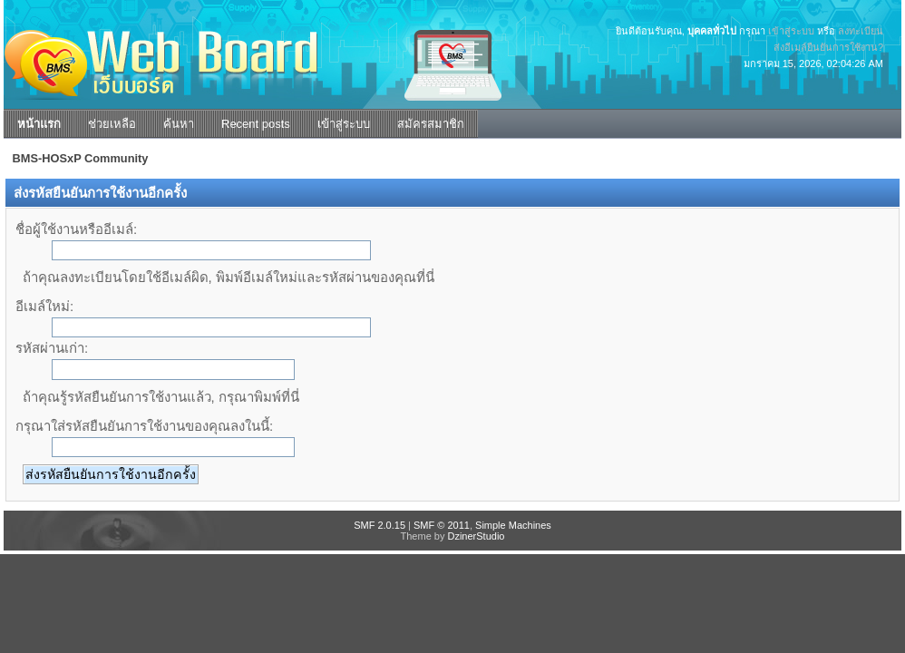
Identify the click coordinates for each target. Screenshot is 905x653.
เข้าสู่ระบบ (791, 30)
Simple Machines (513, 525)
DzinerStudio (475, 536)
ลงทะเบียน (860, 30)
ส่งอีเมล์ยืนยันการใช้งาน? (828, 47)
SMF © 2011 (442, 525)
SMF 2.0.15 (379, 525)
